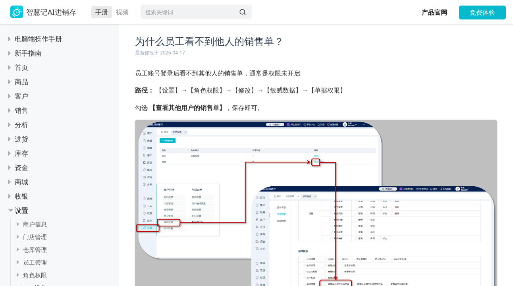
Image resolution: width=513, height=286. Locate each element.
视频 (122, 12)
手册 (101, 12)
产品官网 (434, 12)
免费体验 (482, 12)
